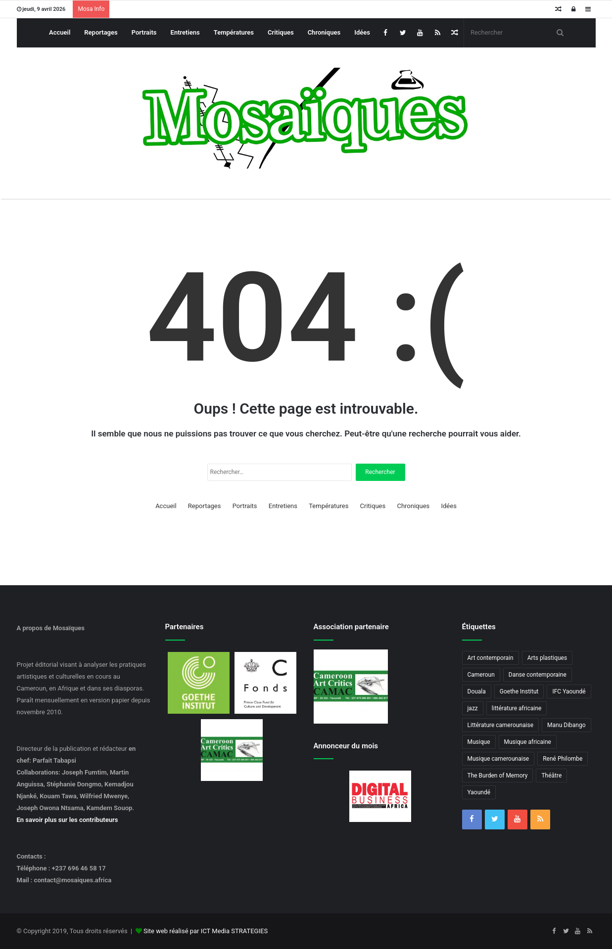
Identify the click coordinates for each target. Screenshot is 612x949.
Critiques (281, 32)
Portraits (144, 32)
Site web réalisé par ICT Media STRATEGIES (205, 931)
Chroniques (324, 32)
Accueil (59, 32)
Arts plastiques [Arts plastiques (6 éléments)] (547, 657)
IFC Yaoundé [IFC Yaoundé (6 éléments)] (568, 691)
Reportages (100, 32)
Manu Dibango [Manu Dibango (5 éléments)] (566, 725)
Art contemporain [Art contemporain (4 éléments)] (491, 657)
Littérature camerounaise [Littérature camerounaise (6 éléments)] (501, 725)
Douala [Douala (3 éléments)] (477, 691)
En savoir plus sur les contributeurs (67, 819)
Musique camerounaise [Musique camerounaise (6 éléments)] (498, 758)
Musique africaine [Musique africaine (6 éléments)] (527, 741)
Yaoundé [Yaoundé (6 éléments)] (479, 792)
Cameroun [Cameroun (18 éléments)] (481, 674)
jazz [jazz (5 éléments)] (473, 708)
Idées (362, 32)
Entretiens (185, 32)
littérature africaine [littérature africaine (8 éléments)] (517, 708)
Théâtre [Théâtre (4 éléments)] (551, 775)
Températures (234, 32)
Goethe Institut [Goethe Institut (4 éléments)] (519, 691)
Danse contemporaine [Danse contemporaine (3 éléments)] (537, 674)
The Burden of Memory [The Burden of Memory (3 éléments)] (498, 775)
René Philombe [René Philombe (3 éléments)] (562, 758)
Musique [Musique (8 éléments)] (479, 741)
